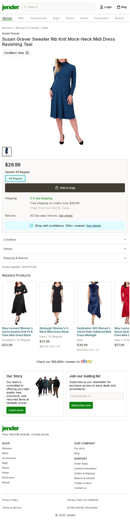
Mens (5, 453)
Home (84, 18)
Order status (81, 463)
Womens (7, 448)
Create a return (83, 483)
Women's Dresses (27, 28)
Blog (76, 453)
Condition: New (14, 53)
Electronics (101, 18)
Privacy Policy (10, 499)
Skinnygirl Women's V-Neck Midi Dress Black (54, 329)
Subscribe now (81, 405)
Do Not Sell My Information (82, 507)
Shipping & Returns (15, 258)
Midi (45, 28)
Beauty (119, 18)
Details (7, 249)
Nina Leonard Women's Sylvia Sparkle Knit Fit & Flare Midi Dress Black (17, 331)
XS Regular (15, 178)
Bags (56, 18)
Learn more (16, 410)
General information (85, 468)
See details (66, 215)
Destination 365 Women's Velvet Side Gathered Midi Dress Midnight (94, 331)
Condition (9, 239)
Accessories (38, 18)
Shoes (70, 18)
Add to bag (67, 188)
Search (33, 7)
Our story (79, 448)
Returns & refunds (84, 478)
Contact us (80, 487)
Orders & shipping (84, 473)
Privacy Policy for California (82, 499)
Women (7, 18)
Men (21, 18)
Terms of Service (11, 507)
